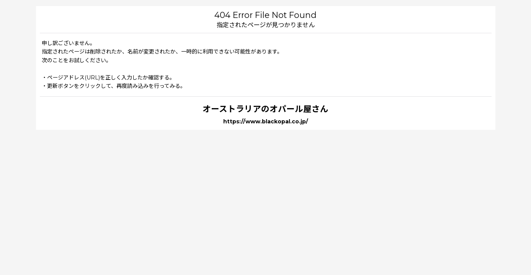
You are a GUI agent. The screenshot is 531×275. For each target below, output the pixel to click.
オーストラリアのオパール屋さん (265, 109)
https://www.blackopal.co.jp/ (265, 121)
